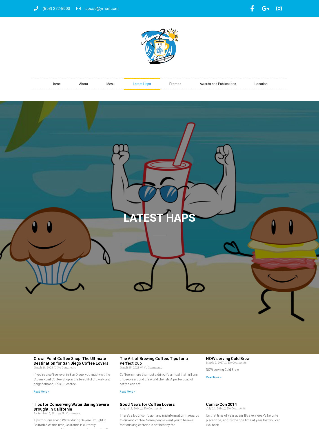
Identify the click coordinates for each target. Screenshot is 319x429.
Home (56, 85)
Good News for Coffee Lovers (147, 406)
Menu (110, 85)
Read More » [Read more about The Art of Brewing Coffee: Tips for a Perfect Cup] (127, 393)
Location (261, 85)
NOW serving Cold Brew (228, 360)
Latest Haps (142, 85)
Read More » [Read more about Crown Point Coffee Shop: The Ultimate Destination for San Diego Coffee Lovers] (41, 393)
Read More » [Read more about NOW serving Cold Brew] (214, 378)
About (83, 85)
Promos (175, 85)
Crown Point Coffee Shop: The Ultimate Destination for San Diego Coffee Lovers (71, 362)
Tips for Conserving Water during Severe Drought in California (71, 408)
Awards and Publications (218, 85)
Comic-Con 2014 (221, 406)
